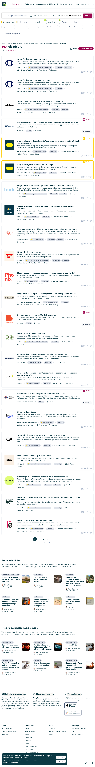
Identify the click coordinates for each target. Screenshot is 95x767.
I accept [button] (61, 757)
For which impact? (44, 15)
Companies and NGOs (45, 4)
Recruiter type (37, 27)
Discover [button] (86, 132)
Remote (66, 22)
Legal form (22, 27)
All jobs (27, 728)
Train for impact (30, 731)
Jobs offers (17, 4)
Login (27, 743)
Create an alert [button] (86, 48)
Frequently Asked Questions (57, 731)
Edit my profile (29, 750)
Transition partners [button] (32, 216)
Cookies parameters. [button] (11, 762)
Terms (51, 734)
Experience (8, 27)
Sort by (9, 50)
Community (28, 738)
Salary (78, 22)
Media (60, 4)
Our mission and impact (8, 731)
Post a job (28, 740)
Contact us (52, 728)
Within (25, 22)
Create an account (30, 747)
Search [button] (87, 15)
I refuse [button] (61, 761)
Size (88, 27)
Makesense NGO (6, 734)
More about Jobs (6, 728)
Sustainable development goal (70, 27)
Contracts (39, 21)
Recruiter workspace (31, 752)
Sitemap (74, 731)
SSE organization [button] (39, 151)
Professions (54, 21)
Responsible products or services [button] (40, 67)
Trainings (29, 4)
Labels (51, 27)
